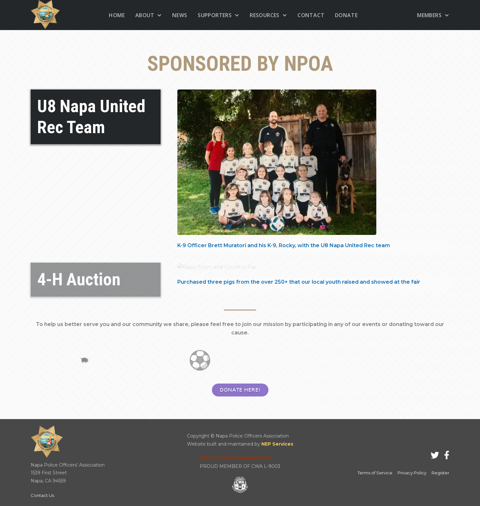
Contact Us (42, 495)
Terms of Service (375, 472)
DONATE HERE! (240, 390)
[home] (45, 15)
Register (440, 472)
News (179, 15)
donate (346, 15)
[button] (148, 15)
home (117, 15)
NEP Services (277, 444)
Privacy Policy (412, 472)
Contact (311, 15)
